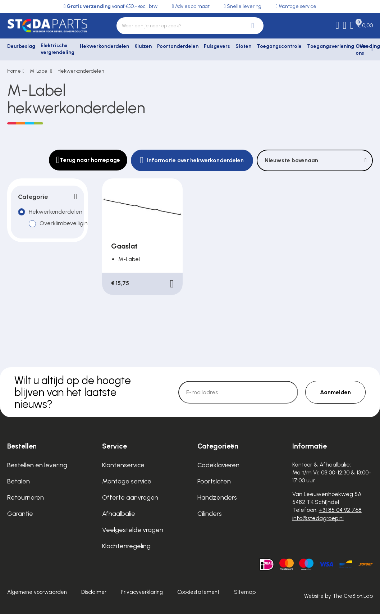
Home (14, 71)
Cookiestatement (198, 592)
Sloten (243, 46)
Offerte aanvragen (130, 497)
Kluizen (143, 46)
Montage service (126, 481)
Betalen (18, 481)
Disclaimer (93, 592)
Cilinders (209, 514)
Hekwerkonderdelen (104, 46)
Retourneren (25, 497)
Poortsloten (214, 481)
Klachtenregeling (126, 546)
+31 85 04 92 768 (340, 509)
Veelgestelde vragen (132, 530)
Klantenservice (123, 465)
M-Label (39, 71)
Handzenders (217, 497)
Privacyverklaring (142, 592)
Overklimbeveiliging (65, 223)
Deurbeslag (21, 46)
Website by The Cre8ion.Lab (338, 596)
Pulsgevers (217, 46)
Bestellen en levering (37, 465)
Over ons (361, 49)
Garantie (20, 514)
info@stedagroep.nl (318, 518)
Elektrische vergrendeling (57, 49)
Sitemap (245, 592)
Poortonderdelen (177, 46)
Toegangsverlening (330, 46)
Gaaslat (124, 246)
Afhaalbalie (118, 514)
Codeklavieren (218, 465)
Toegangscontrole (279, 46)
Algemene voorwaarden (37, 592)
